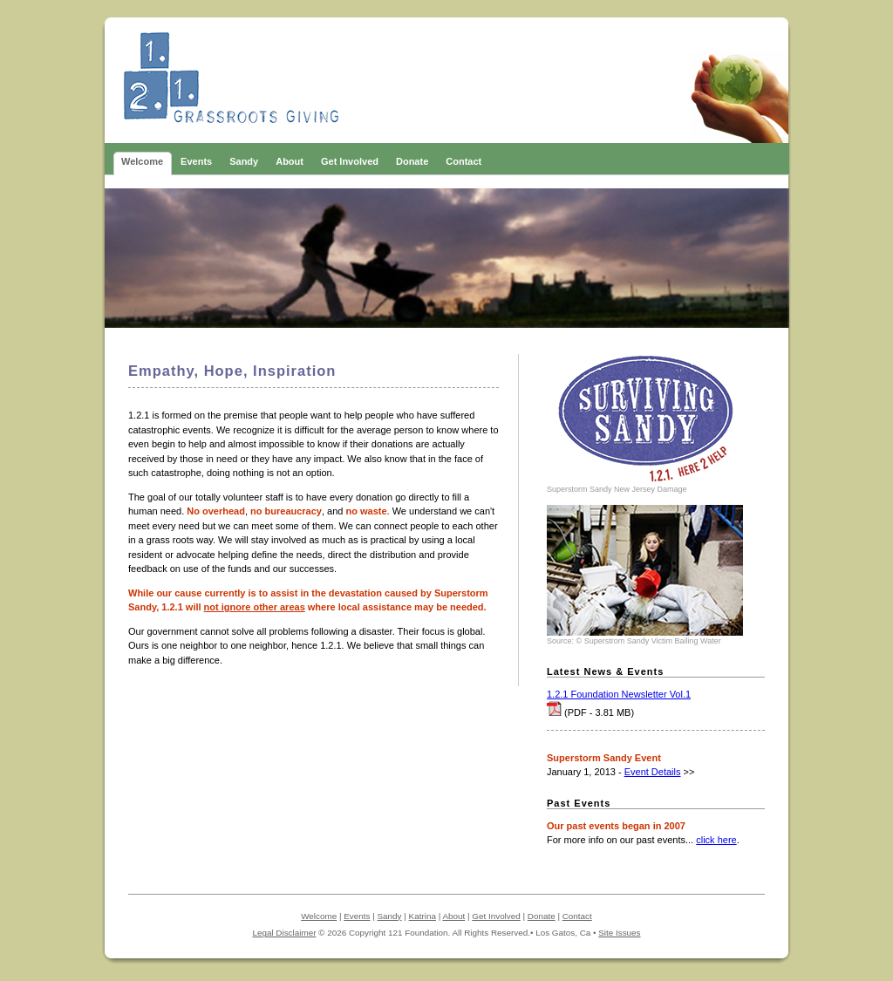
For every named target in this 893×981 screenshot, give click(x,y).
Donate (542, 916)
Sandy (390, 916)
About (453, 916)
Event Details (652, 771)
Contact (577, 916)
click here (716, 840)
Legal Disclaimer (284, 932)
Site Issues (619, 932)
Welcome (319, 916)
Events (357, 916)
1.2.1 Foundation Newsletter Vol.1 (619, 694)
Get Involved (496, 916)
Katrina (422, 916)
